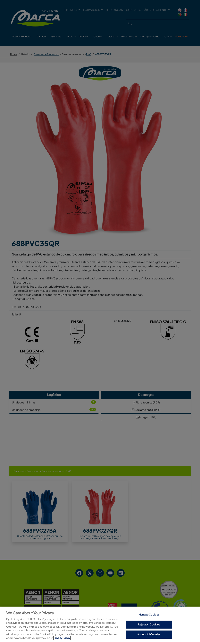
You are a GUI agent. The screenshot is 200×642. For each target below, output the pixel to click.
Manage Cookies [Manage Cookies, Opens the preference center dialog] (149, 633)
